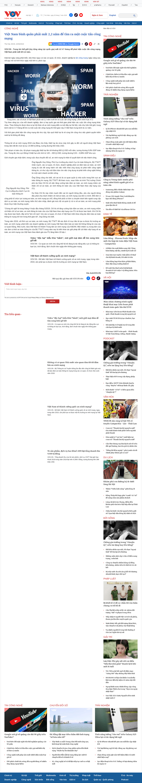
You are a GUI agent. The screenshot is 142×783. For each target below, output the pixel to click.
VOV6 (86, 1)
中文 (6, 5)
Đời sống (118, 23)
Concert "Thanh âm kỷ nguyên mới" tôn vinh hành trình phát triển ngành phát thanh (121, 430)
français (17, 5)
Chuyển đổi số (59, 705)
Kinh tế (41, 23)
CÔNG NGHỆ (11, 28)
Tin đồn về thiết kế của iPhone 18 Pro (120, 209)
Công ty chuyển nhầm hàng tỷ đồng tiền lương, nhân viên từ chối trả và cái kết (121, 565)
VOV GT (96, 1)
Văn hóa (127, 23)
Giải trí (134, 23)
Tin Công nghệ (112, 36)
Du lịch (108, 457)
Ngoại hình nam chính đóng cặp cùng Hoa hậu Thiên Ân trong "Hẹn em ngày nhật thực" (121, 689)
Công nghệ (100, 23)
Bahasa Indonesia (47, 5)
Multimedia (33, 23)
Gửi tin (52, 301)
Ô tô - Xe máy (77, 23)
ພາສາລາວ (97, 5)
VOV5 (77, 1)
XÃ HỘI (107, 277)
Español (125, 5)
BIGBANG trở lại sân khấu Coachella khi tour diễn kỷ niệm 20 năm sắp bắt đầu (121, 680)
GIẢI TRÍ (107, 637)
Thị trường (49, 23)
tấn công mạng (82, 58)
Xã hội (16, 23)
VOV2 (51, 1)
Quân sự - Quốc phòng (103, 780)
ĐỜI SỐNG (109, 518)
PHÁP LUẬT (109, 578)
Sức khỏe (109, 23)
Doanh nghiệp (89, 23)
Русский (111, 5)
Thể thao (67, 23)
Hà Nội (28, 15)
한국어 (84, 5)
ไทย (136, 5)
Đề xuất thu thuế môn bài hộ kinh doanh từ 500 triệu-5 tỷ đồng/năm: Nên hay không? (121, 270)
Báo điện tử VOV (109, 28)
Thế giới (24, 23)
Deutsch (31, 5)
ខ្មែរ (74, 5)
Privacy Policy (35, 297)
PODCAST (108, 338)
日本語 (63, 5)
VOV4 (69, 1)
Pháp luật (58, 23)
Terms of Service (46, 297)
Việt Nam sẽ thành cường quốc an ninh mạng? (53, 256)
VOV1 (42, 1)
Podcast (124, 780)
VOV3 (60, 1)
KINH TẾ (107, 214)
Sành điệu (109, 155)
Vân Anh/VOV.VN (93, 273)
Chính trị (9, 23)
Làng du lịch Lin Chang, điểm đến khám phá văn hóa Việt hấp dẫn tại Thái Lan (121, 504)
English (112, 15)
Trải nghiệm (110, 94)
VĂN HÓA (108, 397)
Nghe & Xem (99, 15)
